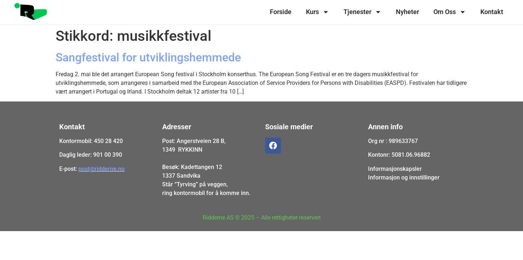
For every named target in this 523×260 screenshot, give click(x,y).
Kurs (317, 12)
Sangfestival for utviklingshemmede (148, 57)
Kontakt (491, 12)
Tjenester (362, 12)
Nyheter (407, 12)
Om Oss (449, 12)
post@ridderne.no (101, 168)
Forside (280, 12)
